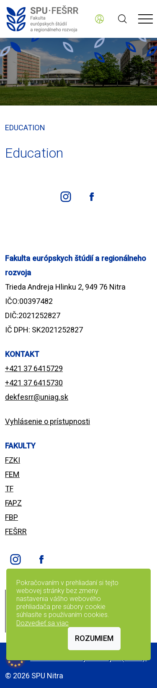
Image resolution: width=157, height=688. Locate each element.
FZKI (12, 460)
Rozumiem (94, 638)
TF (9, 488)
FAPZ (13, 502)
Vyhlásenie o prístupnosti (47, 421)
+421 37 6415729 (34, 368)
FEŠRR (16, 531)
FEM (12, 474)
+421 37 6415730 (34, 382)
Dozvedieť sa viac (42, 623)
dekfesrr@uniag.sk (36, 397)
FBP (11, 517)
